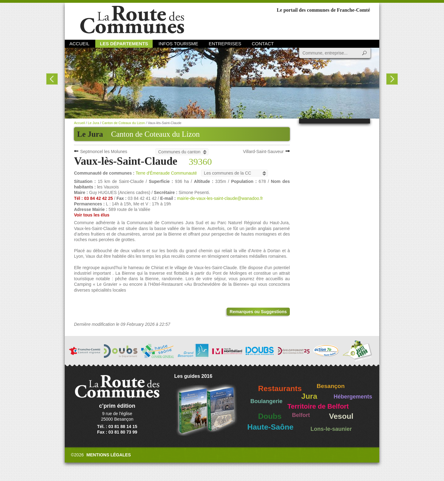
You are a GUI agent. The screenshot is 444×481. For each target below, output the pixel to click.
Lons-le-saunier (331, 429)
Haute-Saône (270, 427)
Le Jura (93, 123)
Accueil (79, 43)
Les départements (124, 43)
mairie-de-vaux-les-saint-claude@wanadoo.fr (220, 198)
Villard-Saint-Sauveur (263, 151)
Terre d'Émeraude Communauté (166, 173)
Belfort (301, 415)
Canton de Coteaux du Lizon (155, 134)
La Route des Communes (132, 20)
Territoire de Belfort (318, 406)
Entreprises (225, 43)
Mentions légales (108, 454)
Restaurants (280, 388)
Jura (309, 396)
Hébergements (353, 397)
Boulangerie (266, 401)
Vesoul (341, 416)
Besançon (331, 386)
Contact (263, 43)
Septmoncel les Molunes (103, 151)
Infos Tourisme (178, 43)
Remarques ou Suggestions (258, 311)
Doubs (270, 416)
